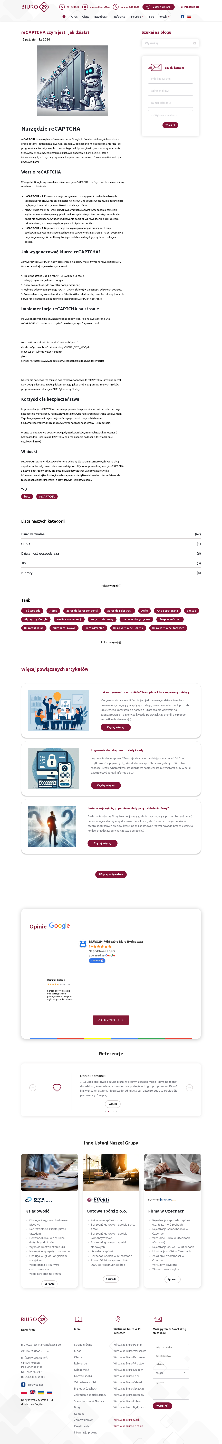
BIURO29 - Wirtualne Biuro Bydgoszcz (116, 941)
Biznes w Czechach (85, 1388)
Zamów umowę (158, 7)
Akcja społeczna (167, 610)
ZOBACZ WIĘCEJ (108, 1020)
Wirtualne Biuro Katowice (129, 1357)
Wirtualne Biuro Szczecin (128, 1388)
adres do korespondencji (82, 610)
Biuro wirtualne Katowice (168, 627)
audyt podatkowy (102, 619)
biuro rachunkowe (64, 627)
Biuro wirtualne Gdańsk (128, 627)
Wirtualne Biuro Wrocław (128, 1363)
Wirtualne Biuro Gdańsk (128, 1382)
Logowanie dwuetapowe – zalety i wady (117, 750)
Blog (151, 16)
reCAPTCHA (47, 496)
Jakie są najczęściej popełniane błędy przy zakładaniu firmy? (128, 808)
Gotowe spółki (83, 1376)
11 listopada (32, 610)
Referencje (119, 16)
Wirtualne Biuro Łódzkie (128, 1426)
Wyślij (169, 125)
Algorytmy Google (36, 619)
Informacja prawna (85, 1432)
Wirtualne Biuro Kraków (128, 1369)
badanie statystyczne (136, 619)
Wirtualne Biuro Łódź (126, 1376)
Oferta (85, 16)
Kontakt (79, 1413)
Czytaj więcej (115, 727)
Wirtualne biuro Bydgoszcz (130, 1407)
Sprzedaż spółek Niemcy (89, 1401)
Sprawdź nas (32, 1384)
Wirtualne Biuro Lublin (127, 1401)
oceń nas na (97, 960)
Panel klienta (82, 1426)
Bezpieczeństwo (170, 619)
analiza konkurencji (69, 619)
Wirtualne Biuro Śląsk (126, 1419)
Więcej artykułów (111, 874)
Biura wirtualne (34, 627)
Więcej (113, 1103)
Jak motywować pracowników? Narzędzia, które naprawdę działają (145, 692)
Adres (53, 610)
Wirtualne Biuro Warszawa (129, 1350)
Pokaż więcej (111, 585)
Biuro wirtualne (94, 627)
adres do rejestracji (119, 610)
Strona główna (83, 1344)
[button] (33, 1088)
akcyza (191, 610)
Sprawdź (49, 1284)
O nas (74, 16)
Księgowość (81, 1369)
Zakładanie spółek (85, 1382)
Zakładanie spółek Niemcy (90, 1394)
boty (27, 496)
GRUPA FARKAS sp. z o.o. (36, 1351)
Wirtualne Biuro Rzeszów (128, 1394)
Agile (144, 610)
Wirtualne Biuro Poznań (127, 1344)
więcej (97, 1095)
